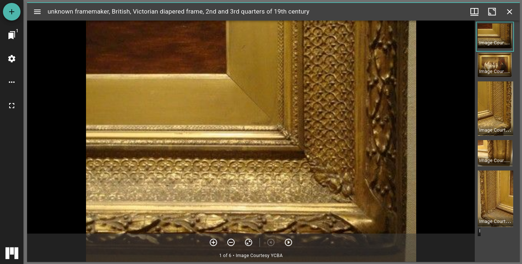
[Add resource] (11, 12)
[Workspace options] (11, 82)
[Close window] (509, 12)
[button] (495, 36)
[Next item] (288, 242)
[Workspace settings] (11, 58)
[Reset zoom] (248, 242)
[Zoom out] (231, 242)
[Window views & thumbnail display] (474, 12)
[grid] (497, 141)
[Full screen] (11, 105)
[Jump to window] (11, 35)
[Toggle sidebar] (37, 12)
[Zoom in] (213, 242)
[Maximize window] (492, 12)
